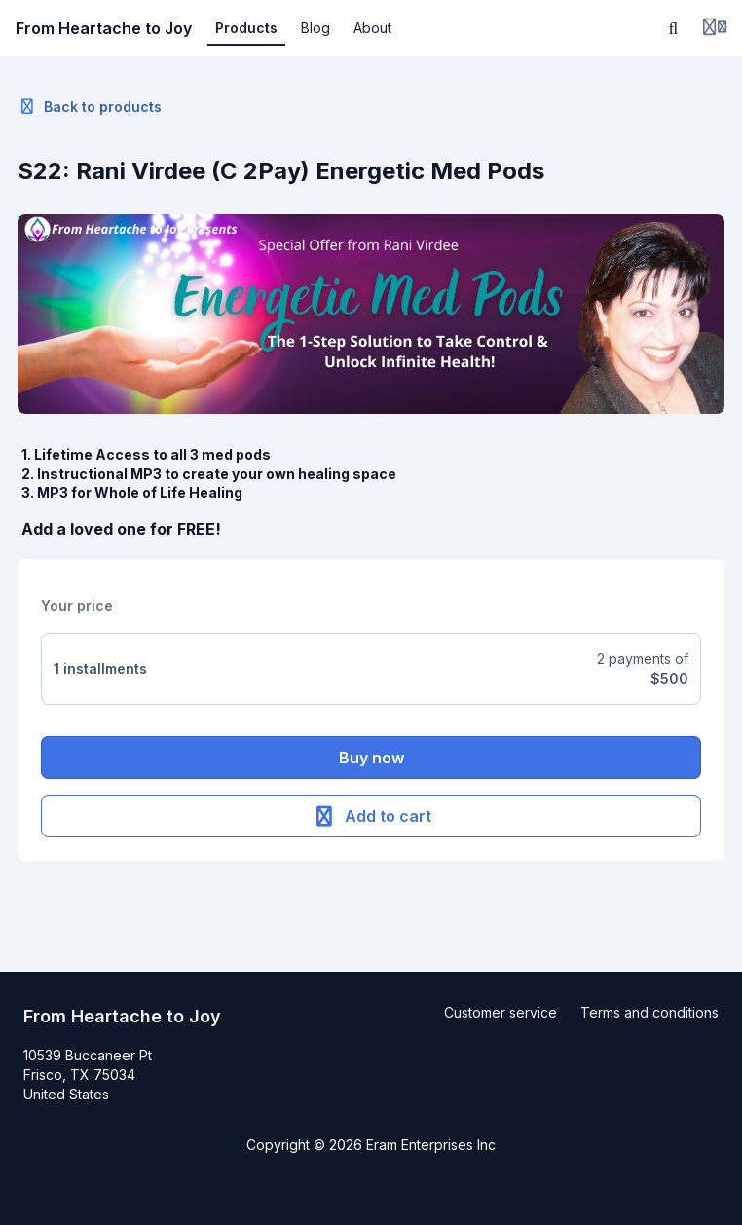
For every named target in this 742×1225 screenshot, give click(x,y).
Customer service (500, 1012)
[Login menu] (714, 28)
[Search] (673, 28)
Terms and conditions (649, 1012)
